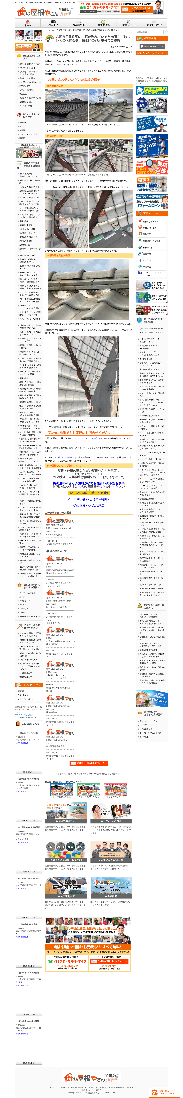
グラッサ (23, 613)
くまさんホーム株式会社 (57, 678)
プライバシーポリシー (26, 699)
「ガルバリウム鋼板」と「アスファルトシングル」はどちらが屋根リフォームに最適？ (152, 472)
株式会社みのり (53, 712)
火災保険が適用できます (149, 369)
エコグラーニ (24, 601)
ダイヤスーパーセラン (148, 721)
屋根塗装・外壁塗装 (151, 241)
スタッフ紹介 (22, 695)
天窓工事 (147, 267)
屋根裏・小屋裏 (25, 225)
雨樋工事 (147, 254)
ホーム (51, 30)
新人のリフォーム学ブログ (150, 585)
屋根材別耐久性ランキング (30, 402)
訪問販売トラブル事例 (148, 650)
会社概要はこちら (29, 772)
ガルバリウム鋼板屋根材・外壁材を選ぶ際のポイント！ (30, 494)
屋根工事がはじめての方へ (30, 64)
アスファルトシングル (28, 134)
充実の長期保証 (25, 102)
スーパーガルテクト (27, 593)
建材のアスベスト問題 (28, 237)
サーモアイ (144, 725)
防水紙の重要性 (25, 241)
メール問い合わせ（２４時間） (88, 499)
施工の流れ (23, 94)
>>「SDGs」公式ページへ (25, 717)
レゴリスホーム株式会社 (57, 607)
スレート (23, 122)
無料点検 (96, 438)
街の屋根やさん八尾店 (88, 505)
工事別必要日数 (146, 359)
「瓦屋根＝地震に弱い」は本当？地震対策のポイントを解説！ (151, 545)
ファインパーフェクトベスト (151, 733)
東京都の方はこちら (62, 797)
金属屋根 (23, 130)
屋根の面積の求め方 (27, 255)
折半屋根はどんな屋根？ (149, 416)
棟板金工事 (148, 247)
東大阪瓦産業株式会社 (56, 746)
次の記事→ (117, 774)
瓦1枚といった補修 (63, 457)
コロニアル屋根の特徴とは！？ (152, 459)
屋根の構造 (23, 378)
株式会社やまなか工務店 (57, 573)
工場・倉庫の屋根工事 (28, 660)
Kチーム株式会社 (54, 535)
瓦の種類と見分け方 (27, 233)
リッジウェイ (24, 609)
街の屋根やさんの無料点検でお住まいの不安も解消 (89, 483)
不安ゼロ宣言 (24, 86)
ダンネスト (144, 737)
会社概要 (21, 691)
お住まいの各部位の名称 (29, 187)
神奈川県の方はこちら (89, 797)
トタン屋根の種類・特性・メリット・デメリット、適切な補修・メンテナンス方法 (152, 402)
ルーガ (22, 597)
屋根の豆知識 (24, 245)
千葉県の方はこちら (115, 797)
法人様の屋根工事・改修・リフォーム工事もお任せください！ (30, 666)
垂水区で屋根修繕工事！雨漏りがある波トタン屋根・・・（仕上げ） (100, 774)
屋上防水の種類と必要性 (29, 197)
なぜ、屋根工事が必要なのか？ (152, 328)
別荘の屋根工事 (25, 673)
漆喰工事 (147, 234)
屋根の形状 (23, 221)
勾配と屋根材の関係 (27, 229)
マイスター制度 (25, 106)
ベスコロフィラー (147, 729)
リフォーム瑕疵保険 (27, 90)
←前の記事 (61, 774)
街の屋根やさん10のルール (30, 82)
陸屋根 (22, 138)
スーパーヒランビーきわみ (30, 616)
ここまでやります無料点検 (30, 98)
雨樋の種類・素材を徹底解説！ (152, 589)
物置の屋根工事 (25, 677)
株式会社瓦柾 (52, 644)
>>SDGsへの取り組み (24, 715)
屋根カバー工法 (149, 228)
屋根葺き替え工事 (150, 222)
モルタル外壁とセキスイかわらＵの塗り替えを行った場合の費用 (152, 630)
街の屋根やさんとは (27, 68)
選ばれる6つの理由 (27, 78)
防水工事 (147, 260)
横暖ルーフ (23, 605)
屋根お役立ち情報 (147, 499)
